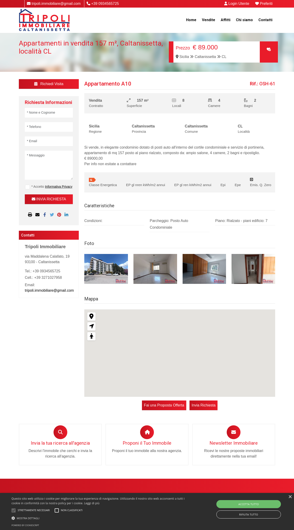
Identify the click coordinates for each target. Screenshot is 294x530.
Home (191, 20)
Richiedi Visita (48, 84)
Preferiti (264, 4)
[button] (99, 518)
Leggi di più (91, 503)
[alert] (147, 511)
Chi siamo (244, 20)
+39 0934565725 (103, 4)
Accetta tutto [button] (248, 504)
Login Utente (237, 4)
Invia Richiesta (203, 405)
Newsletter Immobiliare (233, 443)
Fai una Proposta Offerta (164, 405)
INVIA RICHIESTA (49, 199)
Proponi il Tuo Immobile (147, 443)
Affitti (225, 20)
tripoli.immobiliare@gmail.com (54, 4)
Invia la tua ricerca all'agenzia (60, 443)
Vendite (208, 20)
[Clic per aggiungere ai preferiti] (269, 49)
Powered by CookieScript (25, 525)
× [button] (290, 497)
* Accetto (51, 186)
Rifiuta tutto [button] (248, 514)
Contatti (265, 20)
